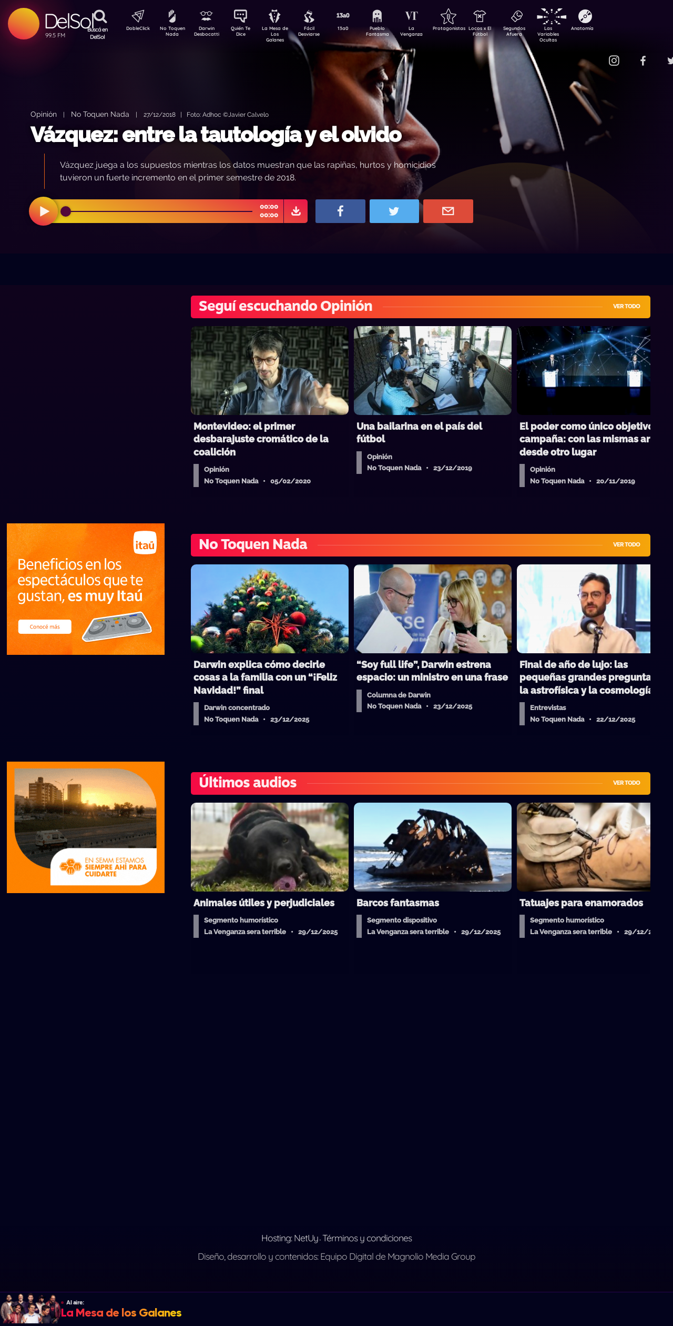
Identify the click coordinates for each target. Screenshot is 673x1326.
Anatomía (613, 29)
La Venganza (429, 33)
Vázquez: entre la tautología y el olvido (215, 134)
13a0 (355, 29)
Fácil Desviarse (318, 33)
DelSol (69, 21)
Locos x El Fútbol (502, 33)
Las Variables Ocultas (576, 34)
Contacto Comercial (592, 53)
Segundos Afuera (538, 33)
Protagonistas (465, 29)
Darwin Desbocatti (208, 33)
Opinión (43, 113)
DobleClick (134, 29)
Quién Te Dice (244, 33)
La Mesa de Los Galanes (281, 34)
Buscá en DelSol (97, 33)
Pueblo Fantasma (392, 33)
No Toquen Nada (170, 33)
